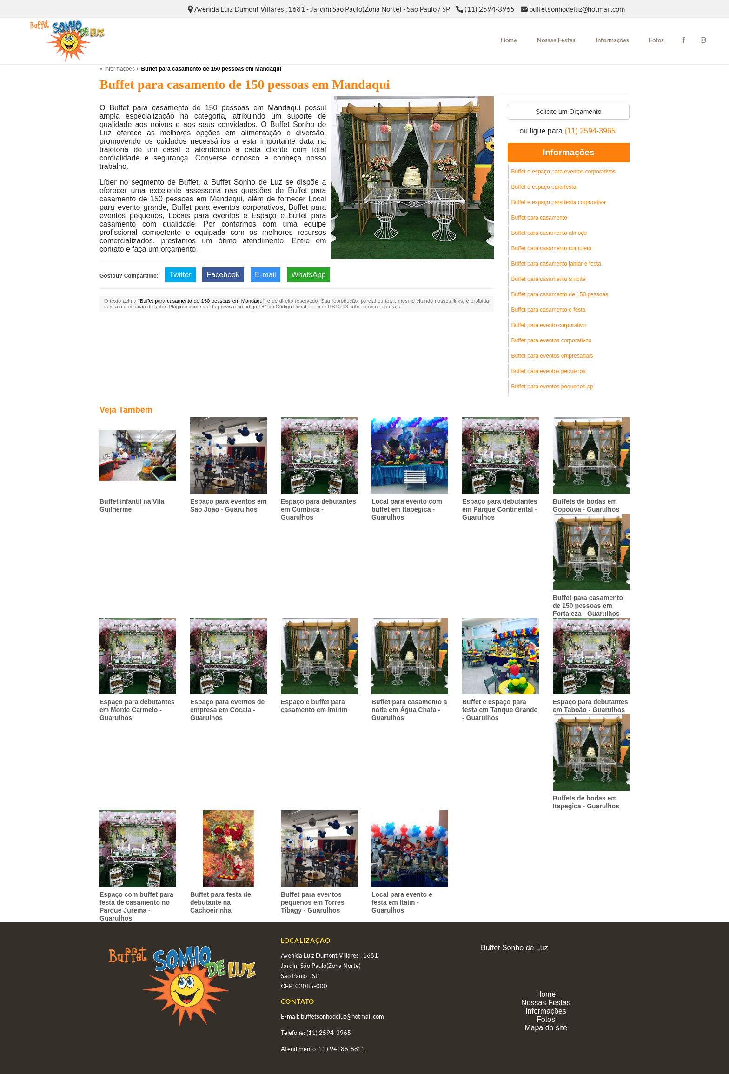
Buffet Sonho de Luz (514, 948)
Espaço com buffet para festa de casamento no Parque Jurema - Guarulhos (136, 906)
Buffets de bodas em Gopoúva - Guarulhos (586, 505)
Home (509, 40)
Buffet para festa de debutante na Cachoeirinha (220, 902)
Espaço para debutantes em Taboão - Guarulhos (590, 706)
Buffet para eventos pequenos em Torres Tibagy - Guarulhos (313, 902)
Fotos (656, 40)
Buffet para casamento (539, 217)
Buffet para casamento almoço (549, 233)
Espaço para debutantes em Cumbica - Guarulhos (318, 509)
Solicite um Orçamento (569, 111)
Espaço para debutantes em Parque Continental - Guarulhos (499, 509)
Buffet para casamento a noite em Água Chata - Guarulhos (409, 709)
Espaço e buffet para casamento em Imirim (314, 706)
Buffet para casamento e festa (548, 310)
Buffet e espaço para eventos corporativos (563, 171)
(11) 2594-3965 (489, 9)
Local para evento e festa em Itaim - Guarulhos (401, 902)
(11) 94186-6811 (341, 1049)
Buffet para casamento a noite (548, 279)
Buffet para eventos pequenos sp (552, 386)
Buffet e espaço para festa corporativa (558, 202)
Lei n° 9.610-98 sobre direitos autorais (356, 306)
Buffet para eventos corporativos (551, 340)
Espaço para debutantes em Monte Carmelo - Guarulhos (137, 709)
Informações (612, 40)
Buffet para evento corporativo (548, 325)
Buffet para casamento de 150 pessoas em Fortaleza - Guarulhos (588, 605)
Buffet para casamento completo (551, 248)
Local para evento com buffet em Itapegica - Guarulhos (406, 509)
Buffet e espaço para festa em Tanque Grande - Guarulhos (499, 709)
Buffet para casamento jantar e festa (556, 263)
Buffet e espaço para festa (544, 187)
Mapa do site (545, 1028)
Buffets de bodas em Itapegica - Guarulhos (586, 802)
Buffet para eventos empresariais (552, 356)
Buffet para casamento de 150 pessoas (560, 294)
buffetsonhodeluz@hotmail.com (577, 9)
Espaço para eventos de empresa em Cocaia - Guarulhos (227, 709)
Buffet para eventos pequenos (548, 371)
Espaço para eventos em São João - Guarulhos (228, 505)
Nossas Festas (556, 40)
